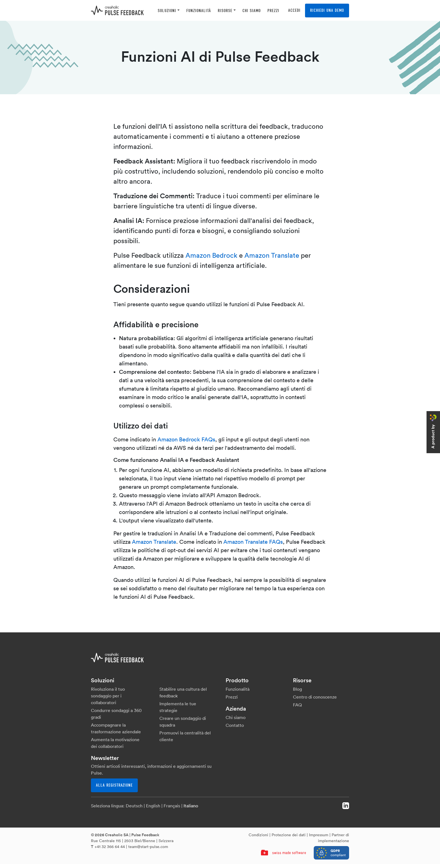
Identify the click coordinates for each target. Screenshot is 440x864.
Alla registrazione (114, 785)
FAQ (297, 705)
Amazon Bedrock (211, 255)
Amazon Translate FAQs (253, 541)
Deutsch (134, 805)
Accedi (294, 10)
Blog (297, 689)
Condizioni (258, 834)
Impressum (318, 834)
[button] (168, 11)
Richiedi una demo (327, 10)
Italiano (191, 805)
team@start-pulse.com (148, 846)
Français (172, 805)
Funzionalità (237, 689)
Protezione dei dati (289, 834)
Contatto (235, 725)
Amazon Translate (271, 255)
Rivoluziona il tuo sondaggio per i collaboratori (108, 695)
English (153, 805)
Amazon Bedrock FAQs (186, 439)
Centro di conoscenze (315, 697)
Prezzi (232, 697)
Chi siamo (236, 717)
